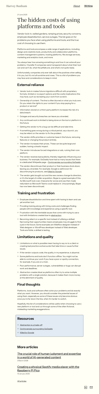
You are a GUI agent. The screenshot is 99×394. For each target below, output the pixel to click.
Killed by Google (54, 171)
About (76, 5)
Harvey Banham (16, 6)
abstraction (56, 215)
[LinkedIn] (85, 387)
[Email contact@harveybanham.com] (91, 387)
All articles (21, 381)
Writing (88, 5)
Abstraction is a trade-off (31, 325)
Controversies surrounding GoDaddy (64, 162)
